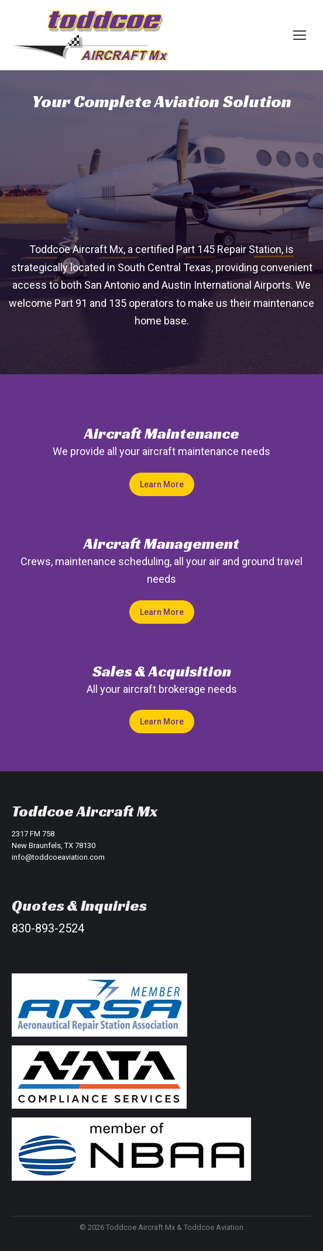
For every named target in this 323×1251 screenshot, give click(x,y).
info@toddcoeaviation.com (58, 857)
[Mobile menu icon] (299, 35)
